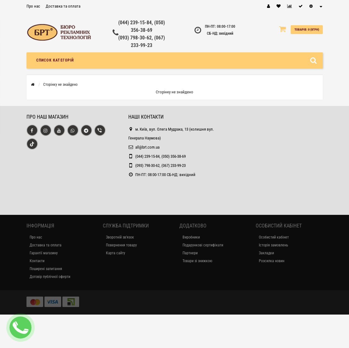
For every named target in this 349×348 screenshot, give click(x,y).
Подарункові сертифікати (203, 245)
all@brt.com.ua (147, 147)
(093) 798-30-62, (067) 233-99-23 (160, 165)
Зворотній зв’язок (120, 237)
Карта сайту (115, 253)
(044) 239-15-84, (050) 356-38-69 (160, 156)
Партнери (190, 253)
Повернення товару (121, 245)
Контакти (37, 261)
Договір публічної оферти (50, 276)
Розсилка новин (271, 261)
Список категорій (55, 60)
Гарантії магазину (44, 253)
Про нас (33, 6)
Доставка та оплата (63, 6)
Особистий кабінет (274, 237)
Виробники (191, 237)
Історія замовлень (273, 245)
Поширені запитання (46, 269)
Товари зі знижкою (197, 261)
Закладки (266, 253)
